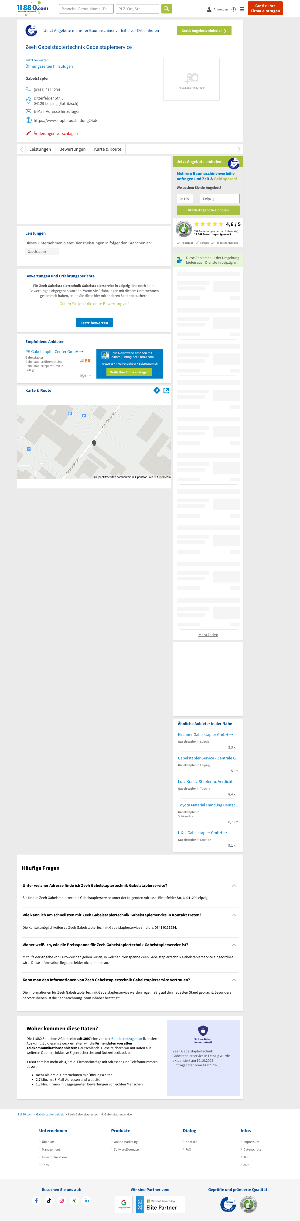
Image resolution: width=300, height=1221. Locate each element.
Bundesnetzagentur (126, 1038)
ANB (246, 1165)
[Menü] (244, 9)
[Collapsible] (234, 885)
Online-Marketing (126, 1142)
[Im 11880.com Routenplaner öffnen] (156, 389)
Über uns (48, 1142)
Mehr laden (208, 634)
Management (51, 1149)
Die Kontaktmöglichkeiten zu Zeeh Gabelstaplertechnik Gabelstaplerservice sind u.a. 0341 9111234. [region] (100, 927)
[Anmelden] (219, 9)
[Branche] (86, 8)
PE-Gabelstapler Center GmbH (51, 351)
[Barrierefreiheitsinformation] (236, 9)
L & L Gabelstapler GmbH (200, 832)
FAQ (188, 1149)
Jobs (45, 1165)
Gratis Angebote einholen (204, 30)
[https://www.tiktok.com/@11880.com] (49, 1201)
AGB (246, 1157)
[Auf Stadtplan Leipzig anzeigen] (166, 390)
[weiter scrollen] (239, 149)
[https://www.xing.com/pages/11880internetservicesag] (74, 1201)
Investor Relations (54, 1157)
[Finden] (166, 8)
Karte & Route (107, 149)
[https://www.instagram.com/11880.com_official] (61, 1201)
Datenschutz (252, 1149)
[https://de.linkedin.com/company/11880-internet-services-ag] (86, 1201)
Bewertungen (72, 149)
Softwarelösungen (126, 1149)
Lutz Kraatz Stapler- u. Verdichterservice (208, 781)
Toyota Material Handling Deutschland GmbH (208, 805)
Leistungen (40, 149)
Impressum (251, 1142)
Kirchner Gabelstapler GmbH (203, 734)
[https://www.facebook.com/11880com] (36, 1201)
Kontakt (191, 1142)
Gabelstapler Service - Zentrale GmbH (208, 758)
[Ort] (137, 8)
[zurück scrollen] (21, 149)
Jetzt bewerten (94, 323)
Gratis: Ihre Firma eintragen (265, 8)
